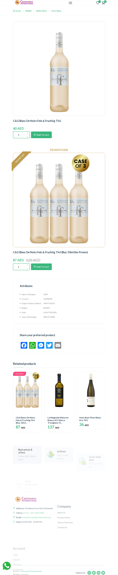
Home (17, 11)
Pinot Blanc (56, 11)
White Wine (41, 11)
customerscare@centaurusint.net (36, 533)
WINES (28, 11)
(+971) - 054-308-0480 (33, 529)
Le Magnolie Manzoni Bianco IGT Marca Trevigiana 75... (58, 420)
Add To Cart (41, 135)
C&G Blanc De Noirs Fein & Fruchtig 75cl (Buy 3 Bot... (25, 420)
